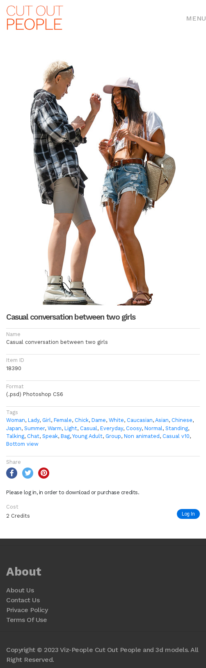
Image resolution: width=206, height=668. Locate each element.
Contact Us (22, 600)
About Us (20, 590)
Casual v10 (176, 436)
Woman (15, 420)
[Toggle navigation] (196, 18)
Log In (188, 514)
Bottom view (22, 444)
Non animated (142, 436)
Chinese (182, 420)
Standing (176, 428)
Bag (65, 436)
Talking (15, 436)
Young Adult (87, 436)
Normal (153, 428)
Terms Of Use (26, 620)
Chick (82, 420)
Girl (46, 420)
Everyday (111, 428)
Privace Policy (27, 610)
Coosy (134, 428)
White (116, 420)
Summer (34, 428)
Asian (162, 420)
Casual (88, 428)
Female (63, 420)
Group (113, 436)
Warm (55, 428)
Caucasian (140, 420)
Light (70, 428)
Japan (13, 428)
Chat (33, 436)
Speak (50, 436)
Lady (33, 420)
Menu (196, 18)
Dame (99, 420)
